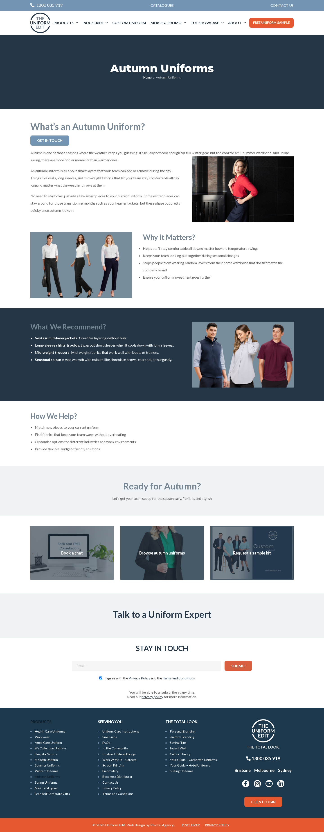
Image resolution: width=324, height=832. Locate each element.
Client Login (263, 802)
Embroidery (110, 771)
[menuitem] (282, 5)
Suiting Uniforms (181, 771)
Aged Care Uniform (48, 742)
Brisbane (243, 770)
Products (64, 22)
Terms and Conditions (179, 678)
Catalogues (162, 5)
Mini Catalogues (46, 788)
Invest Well (178, 748)
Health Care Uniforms (50, 731)
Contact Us (282, 5)
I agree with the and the (150, 678)
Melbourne (264, 770)
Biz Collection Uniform (50, 748)
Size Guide (109, 737)
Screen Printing (113, 765)
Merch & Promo (166, 22)
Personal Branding (183, 731)
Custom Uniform (129, 22)
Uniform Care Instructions (120, 731)
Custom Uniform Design (119, 754)
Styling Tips (178, 742)
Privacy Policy (139, 678)
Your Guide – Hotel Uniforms (190, 765)
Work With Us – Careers (119, 760)
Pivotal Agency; (162, 825)
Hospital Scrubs (46, 754)
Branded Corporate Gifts (52, 794)
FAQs (106, 742)
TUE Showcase (205, 22)
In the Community (115, 748)
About (234, 22)
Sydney (285, 770)
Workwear (42, 737)
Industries (93, 22)
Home (147, 77)
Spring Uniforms (46, 782)
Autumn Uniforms (47, 776)
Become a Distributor (117, 776)
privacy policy (152, 696)
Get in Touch (50, 140)
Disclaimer (191, 825)
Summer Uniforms (47, 765)
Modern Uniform (46, 760)
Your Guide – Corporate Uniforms (193, 760)
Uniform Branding (182, 737)
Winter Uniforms (46, 771)
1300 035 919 (263, 758)
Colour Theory (180, 754)
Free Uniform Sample (271, 23)
